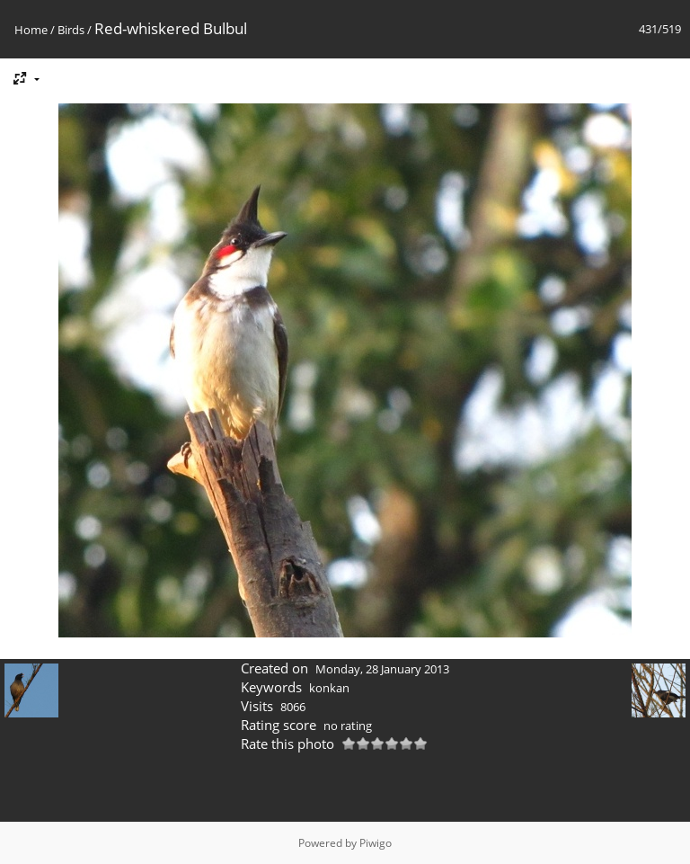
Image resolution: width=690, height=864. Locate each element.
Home (31, 30)
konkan (329, 688)
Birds (71, 30)
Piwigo (375, 843)
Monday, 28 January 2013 (382, 669)
